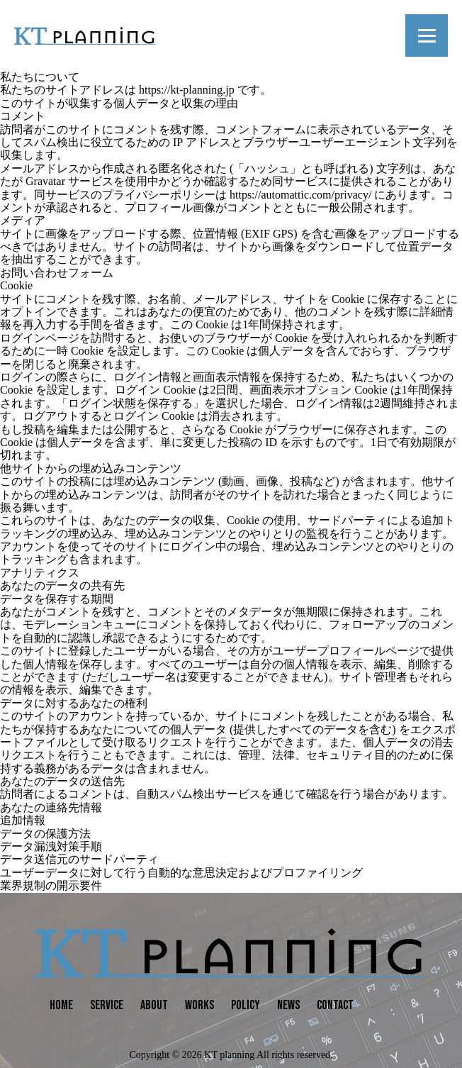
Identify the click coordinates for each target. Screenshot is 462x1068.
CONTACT (335, 1005)
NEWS (288, 1005)
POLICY (245, 1005)
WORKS (199, 1005)
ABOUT (154, 1005)
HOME (61, 1005)
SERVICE (106, 1005)
